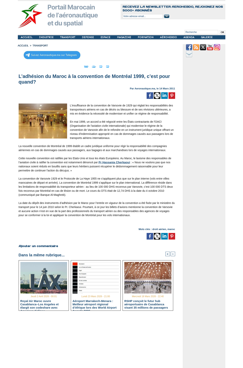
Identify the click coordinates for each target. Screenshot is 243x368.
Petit (121, 65)
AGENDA (189, 37)
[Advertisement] (100, 340)
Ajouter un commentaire (37, 245)
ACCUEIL (27, 37)
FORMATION (146, 37)
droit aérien (159, 228)
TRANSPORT (68, 37)
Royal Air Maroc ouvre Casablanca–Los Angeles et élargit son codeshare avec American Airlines (39, 304)
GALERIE (207, 37)
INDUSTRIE (46, 37)
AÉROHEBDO (169, 37)
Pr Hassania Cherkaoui (113, 161)
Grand (108, 65)
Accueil (23, 45)
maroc (171, 228)
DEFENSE (88, 37)
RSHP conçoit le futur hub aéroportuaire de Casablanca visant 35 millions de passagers (146, 304)
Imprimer (92, 65)
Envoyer (74, 65)
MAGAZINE (124, 37)
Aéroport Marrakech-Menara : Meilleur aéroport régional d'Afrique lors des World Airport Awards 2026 (95, 304)
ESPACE (105, 37)
